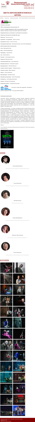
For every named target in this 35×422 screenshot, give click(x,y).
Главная (1, 17)
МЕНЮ (4, 7)
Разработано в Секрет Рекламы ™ (6, 421)
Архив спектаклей (14, 17)
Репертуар (7, 17)
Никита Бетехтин (9, 37)
